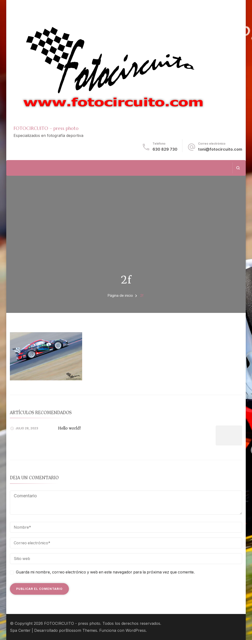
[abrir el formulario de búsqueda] (237, 167)
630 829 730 (165, 149)
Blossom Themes (81, 630)
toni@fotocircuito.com (220, 149)
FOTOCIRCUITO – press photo (46, 128)
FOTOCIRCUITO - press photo (72, 623)
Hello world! (69, 428)
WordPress (136, 630)
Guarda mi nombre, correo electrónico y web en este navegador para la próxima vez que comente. (105, 572)
